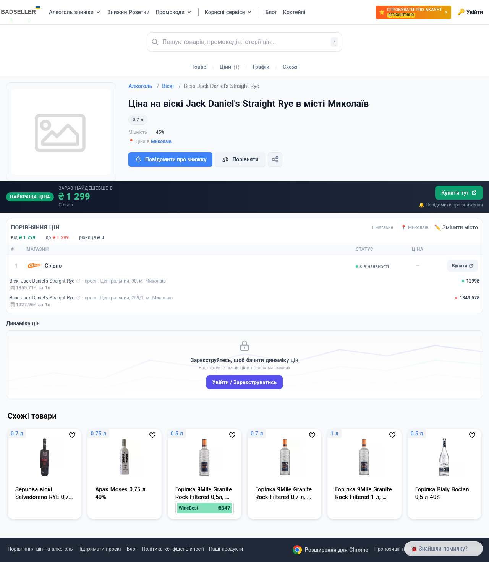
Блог (131, 549)
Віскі (171, 86)
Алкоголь (143, 86)
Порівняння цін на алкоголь (40, 549)
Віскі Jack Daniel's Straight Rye (42, 281)
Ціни (230, 67)
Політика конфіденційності (173, 549)
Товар (198, 67)
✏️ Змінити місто (456, 227)
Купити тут (459, 193)
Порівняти (240, 159)
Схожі (290, 67)
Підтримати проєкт (100, 549)
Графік (261, 67)
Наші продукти (226, 549)
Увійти (470, 12)
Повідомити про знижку (170, 159)
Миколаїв (161, 141)
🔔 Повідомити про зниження (451, 205)
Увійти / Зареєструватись (244, 382)
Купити (462, 265)
